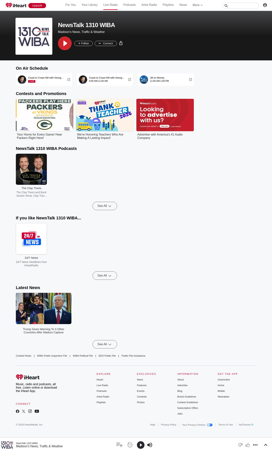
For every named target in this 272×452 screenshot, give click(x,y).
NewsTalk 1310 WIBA (27, 443)
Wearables (223, 396)
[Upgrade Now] (37, 5)
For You (70, 4)
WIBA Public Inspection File (52, 355)
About (180, 379)
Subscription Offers (187, 408)
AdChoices (246, 424)
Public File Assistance (133, 355)
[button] (65, 43)
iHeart (100, 379)
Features (142, 385)
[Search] (240, 6)
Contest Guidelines (187, 402)
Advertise (182, 385)
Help (152, 424)
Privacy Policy (168, 424)
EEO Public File (107, 355)
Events (140, 391)
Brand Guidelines (186, 396)
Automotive (224, 379)
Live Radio (110, 4)
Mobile (221, 391)
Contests (142, 396)
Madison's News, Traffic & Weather (39, 446)
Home (221, 385)
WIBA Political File (83, 355)
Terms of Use (225, 424)
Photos (140, 402)
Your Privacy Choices (197, 424)
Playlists (168, 4)
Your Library (89, 4)
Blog (179, 391)
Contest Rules (23, 355)
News (183, 4)
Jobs (179, 413)
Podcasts (129, 4)
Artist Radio (149, 4)
